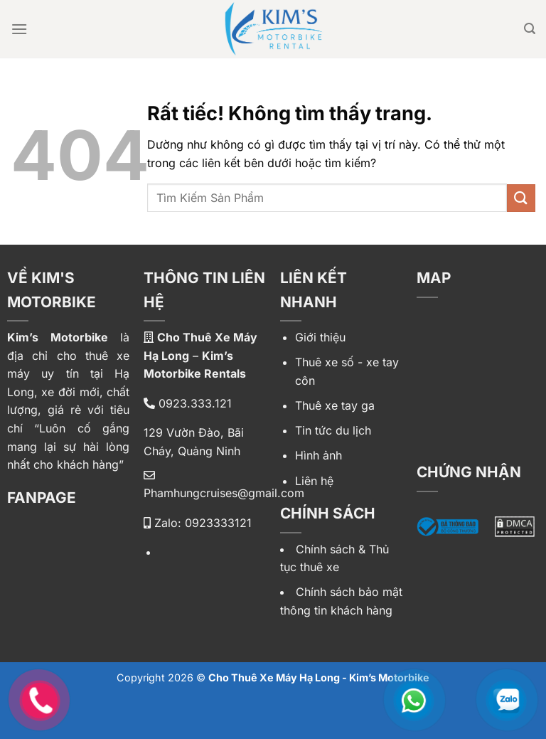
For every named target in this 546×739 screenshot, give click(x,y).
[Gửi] (521, 198)
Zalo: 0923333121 (198, 523)
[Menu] (19, 28)
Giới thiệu (320, 337)
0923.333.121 (188, 403)
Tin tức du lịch (333, 430)
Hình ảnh (318, 455)
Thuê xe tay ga (335, 405)
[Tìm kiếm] (529, 29)
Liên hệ (314, 481)
